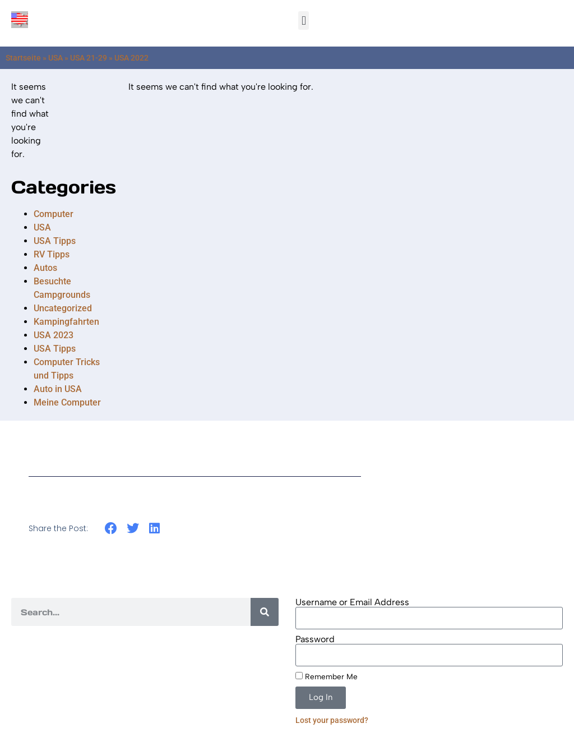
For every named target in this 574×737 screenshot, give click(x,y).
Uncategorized (63, 308)
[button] (303, 20)
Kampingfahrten (66, 321)
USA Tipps (55, 241)
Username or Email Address (352, 602)
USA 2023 (53, 335)
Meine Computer (67, 402)
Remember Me (326, 676)
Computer (53, 214)
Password (315, 639)
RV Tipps (52, 254)
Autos (45, 267)
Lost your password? (331, 720)
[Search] (265, 612)
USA (55, 57)
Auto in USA (58, 389)
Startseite (23, 57)
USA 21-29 (88, 57)
